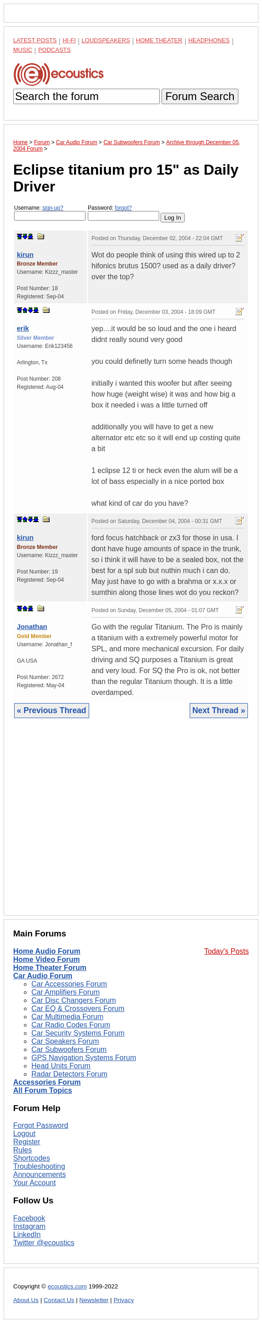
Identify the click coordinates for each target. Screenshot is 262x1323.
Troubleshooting (39, 1166)
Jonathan (32, 626)
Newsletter (93, 1300)
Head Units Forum (61, 1066)
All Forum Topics (42, 1090)
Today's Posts (226, 951)
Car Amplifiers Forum (65, 992)
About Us (26, 1300)
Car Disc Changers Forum (73, 1000)
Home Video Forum (46, 959)
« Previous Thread (51, 710)
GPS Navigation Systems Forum (83, 1057)
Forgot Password (40, 1125)
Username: (50, 213)
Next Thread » (218, 710)
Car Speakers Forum (65, 1041)
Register (26, 1142)
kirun (25, 254)
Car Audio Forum (42, 976)
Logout (24, 1133)
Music (22, 49)
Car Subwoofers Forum (68, 1049)
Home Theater (159, 40)
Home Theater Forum (49, 967)
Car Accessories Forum (69, 984)
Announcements (39, 1174)
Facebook (29, 1218)
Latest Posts (35, 40)
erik (23, 328)
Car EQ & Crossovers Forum (77, 1008)
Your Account (34, 1183)
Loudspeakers (106, 40)
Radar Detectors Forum (69, 1074)
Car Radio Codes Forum (70, 1025)
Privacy (124, 1300)
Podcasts (54, 49)
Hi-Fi (69, 40)
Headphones (209, 40)
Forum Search (199, 96)
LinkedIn (27, 1234)
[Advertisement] (131, 823)
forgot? (123, 208)
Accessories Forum (47, 1082)
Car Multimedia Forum (67, 1017)
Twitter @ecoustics (44, 1243)
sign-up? (52, 208)
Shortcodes (31, 1158)
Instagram (29, 1226)
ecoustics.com (67, 1286)
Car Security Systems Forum (77, 1033)
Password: (123, 213)
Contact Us (59, 1300)
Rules (22, 1150)
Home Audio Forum (47, 951)
